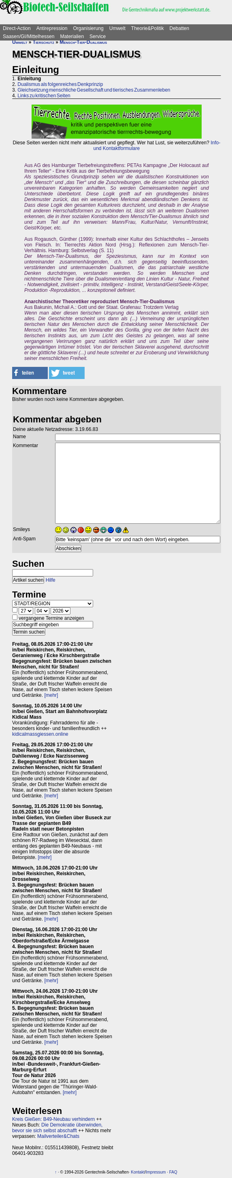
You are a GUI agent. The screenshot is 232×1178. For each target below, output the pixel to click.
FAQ (173, 1172)
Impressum (156, 1172)
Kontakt (138, 1172)
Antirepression (52, 28)
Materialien (72, 36)
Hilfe (50, 580)
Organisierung (88, 28)
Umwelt (117, 28)
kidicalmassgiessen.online (40, 734)
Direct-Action (17, 28)
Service (97, 36)
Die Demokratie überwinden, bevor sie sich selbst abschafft (57, 1127)
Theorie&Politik (147, 28)
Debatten (179, 28)
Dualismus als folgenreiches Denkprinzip (60, 84)
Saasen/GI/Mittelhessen (28, 36)
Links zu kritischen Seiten (43, 96)
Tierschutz (43, 42)
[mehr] (51, 695)
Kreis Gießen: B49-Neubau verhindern (53, 1119)
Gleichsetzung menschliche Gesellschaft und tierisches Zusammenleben (93, 90)
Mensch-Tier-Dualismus (83, 42)
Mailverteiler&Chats (58, 1136)
